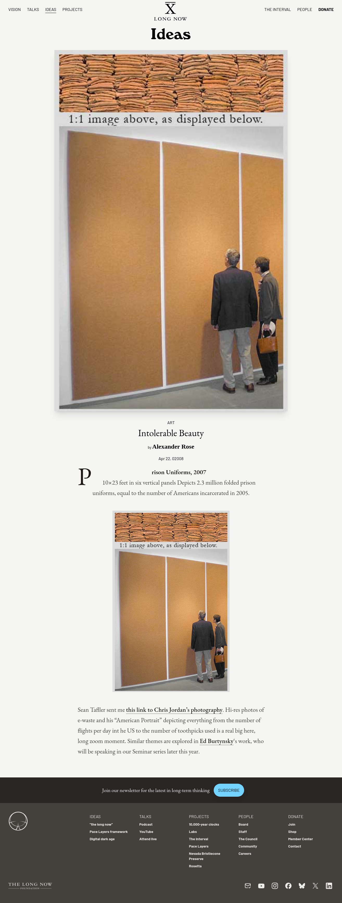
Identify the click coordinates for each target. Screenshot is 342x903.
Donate (326, 9)
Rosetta (195, 866)
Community (248, 846)
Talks (33, 9)
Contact (294, 846)
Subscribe (228, 790)
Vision (14, 9)
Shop (292, 831)
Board (243, 824)
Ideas (50, 9)
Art (171, 422)
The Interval (277, 9)
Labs (193, 831)
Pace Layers (198, 846)
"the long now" (101, 824)
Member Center (300, 839)
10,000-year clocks (204, 824)
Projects (72, 9)
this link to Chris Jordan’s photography (174, 710)
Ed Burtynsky (216, 741)
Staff (243, 831)
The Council (248, 839)
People (304, 9)
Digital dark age (102, 839)
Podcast (146, 824)
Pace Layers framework (109, 831)
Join (291, 824)
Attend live (148, 839)
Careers (245, 853)
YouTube (146, 831)
